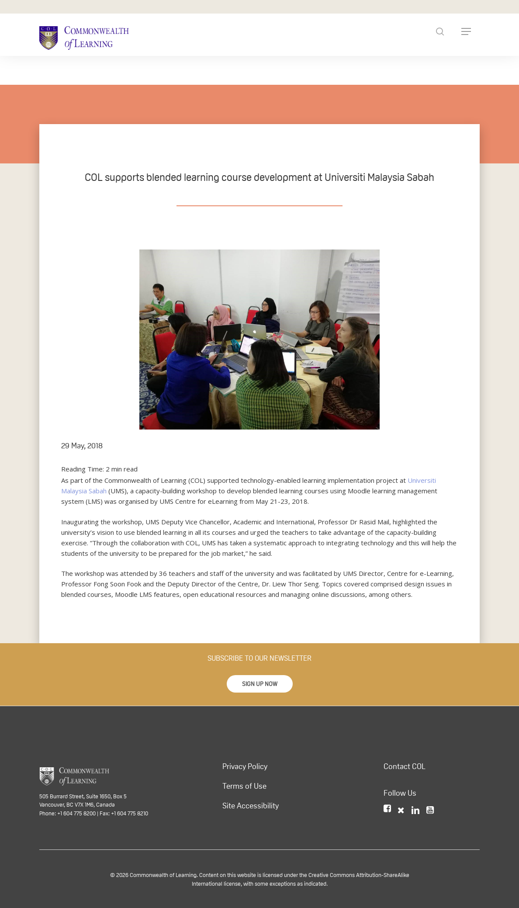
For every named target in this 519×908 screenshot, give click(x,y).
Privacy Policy (244, 766)
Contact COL (405, 766)
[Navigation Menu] (466, 31)
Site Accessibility (250, 805)
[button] (260, 684)
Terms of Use (244, 786)
